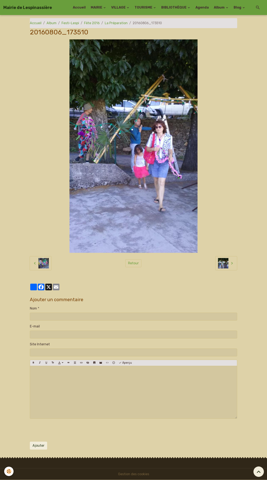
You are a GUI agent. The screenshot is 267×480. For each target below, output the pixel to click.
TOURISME (144, 7)
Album (219, 7)
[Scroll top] (258, 471)
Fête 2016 (92, 23)
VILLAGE (118, 7)
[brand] (27, 7)
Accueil (79, 7)
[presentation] (61, 430)
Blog (238, 7)
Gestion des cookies (133, 474)
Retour (133, 263)
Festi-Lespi (70, 23)
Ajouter (38, 445)
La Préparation (116, 23)
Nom (33, 308)
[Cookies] (9, 471)
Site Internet (40, 344)
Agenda (202, 7)
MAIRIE (97, 7)
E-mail (35, 326)
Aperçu (125, 363)
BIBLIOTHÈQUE (174, 7)
